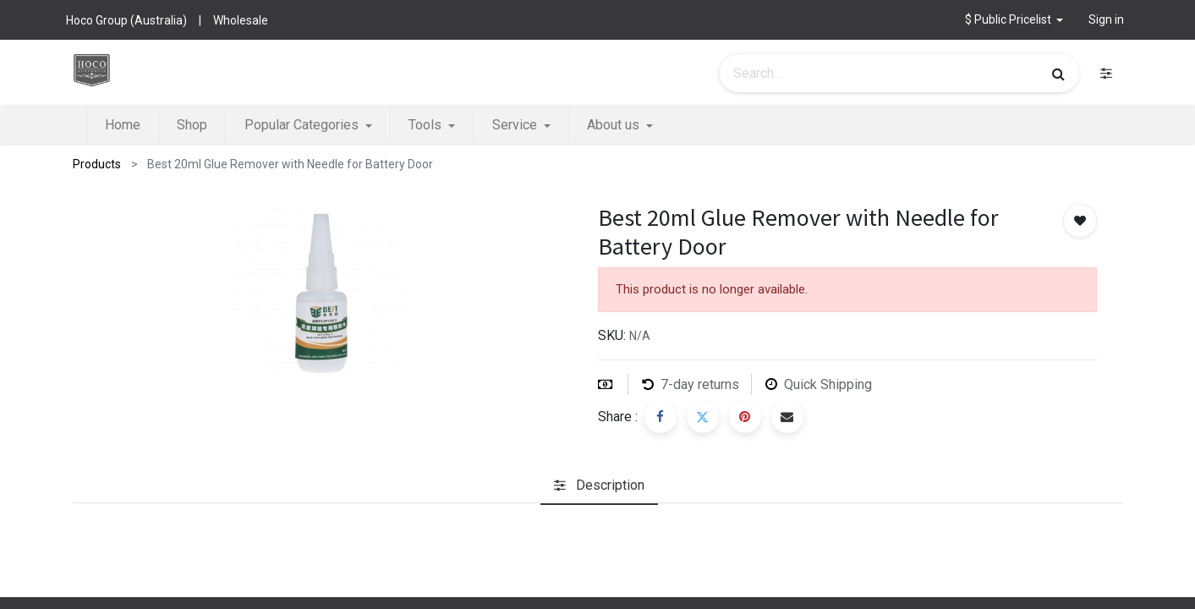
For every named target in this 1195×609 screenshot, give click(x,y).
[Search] (1058, 73)
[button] (1014, 20)
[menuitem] (123, 125)
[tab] (599, 485)
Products (97, 164)
